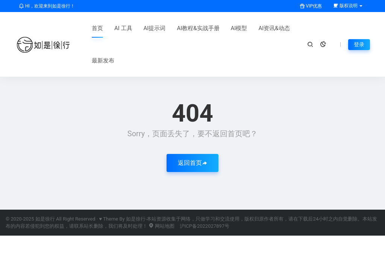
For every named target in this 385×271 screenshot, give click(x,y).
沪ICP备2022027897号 (204, 226)
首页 (97, 28)
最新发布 (103, 60)
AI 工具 (123, 28)
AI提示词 (155, 28)
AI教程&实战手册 (198, 28)
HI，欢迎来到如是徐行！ (47, 6)
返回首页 (192, 162)
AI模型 (239, 28)
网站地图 (161, 226)
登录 (359, 44)
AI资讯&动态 (274, 28)
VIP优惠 (311, 6)
